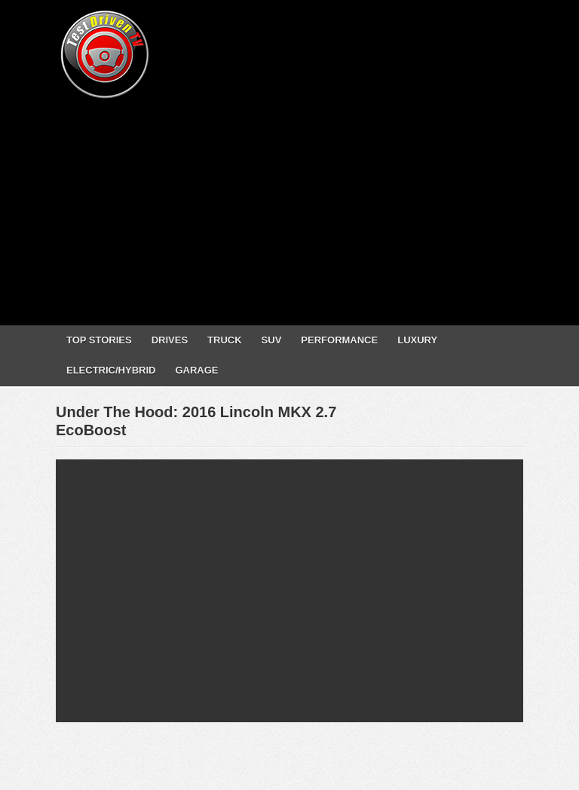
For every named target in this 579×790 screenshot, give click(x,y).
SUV (272, 340)
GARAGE (196, 370)
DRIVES (170, 340)
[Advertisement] (317, 207)
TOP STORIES (99, 340)
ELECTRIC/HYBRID (110, 370)
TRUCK (224, 340)
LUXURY (417, 340)
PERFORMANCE (339, 340)
